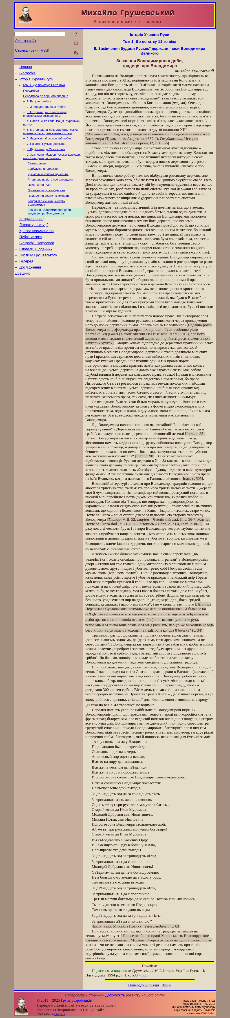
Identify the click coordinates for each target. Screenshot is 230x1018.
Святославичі (37, 171)
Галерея (26, 278)
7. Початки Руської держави (46, 150)
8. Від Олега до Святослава (46, 156)
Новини (25, 68)
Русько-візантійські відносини (48, 183)
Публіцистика (30, 251)
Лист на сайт (25, 41)
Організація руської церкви (46, 200)
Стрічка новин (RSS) (32, 50)
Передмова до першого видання (45, 99)
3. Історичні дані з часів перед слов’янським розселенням (45, 118)
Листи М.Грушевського (38, 271)
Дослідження (30, 285)
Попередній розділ (143, 985)
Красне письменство (36, 245)
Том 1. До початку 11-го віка (44, 88)
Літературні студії (33, 238)
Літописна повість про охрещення (51, 189)
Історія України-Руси (36, 81)
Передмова (31, 93)
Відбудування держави (43, 177)
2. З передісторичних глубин (46, 111)
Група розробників (76, 1000)
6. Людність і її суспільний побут (49, 144)
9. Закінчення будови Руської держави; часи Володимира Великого (52, 164)
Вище (166, 985)
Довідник (22, 292)
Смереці (59, 1014)
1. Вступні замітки (39, 105)
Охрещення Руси (39, 194)
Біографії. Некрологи (36, 258)
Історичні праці (31, 231)
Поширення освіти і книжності (48, 206)
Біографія (27, 74)
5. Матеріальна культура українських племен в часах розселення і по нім (50, 137)
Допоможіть (115, 995)
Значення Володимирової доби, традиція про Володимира (50, 223)
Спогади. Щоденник (35, 265)
